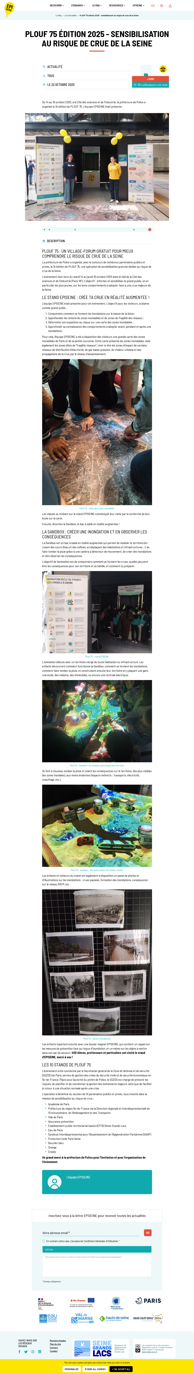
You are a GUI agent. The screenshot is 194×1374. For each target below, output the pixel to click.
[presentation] (68, 1269)
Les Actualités (71, 15)
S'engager (78, 5)
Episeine (138, 5)
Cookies (53, 1351)
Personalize (72, 1369)
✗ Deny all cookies (95, 1369)
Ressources (117, 5)
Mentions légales (58, 1340)
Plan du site (55, 1344)
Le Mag (97, 5)
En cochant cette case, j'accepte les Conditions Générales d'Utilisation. (81, 1241)
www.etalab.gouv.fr (149, 1352)
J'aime (150, 79)
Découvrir (57, 5)
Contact (54, 1347)
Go (147, 1232)
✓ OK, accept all (121, 1369)
